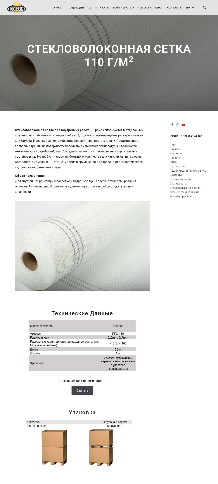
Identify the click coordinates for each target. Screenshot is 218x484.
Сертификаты (178, 183)
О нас (173, 162)
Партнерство (178, 166)
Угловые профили (181, 196)
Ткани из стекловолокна (184, 192)
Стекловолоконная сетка (185, 187)
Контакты (176, 153)
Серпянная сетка (180, 179)
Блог (173, 144)
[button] (19, 248)
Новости (175, 157)
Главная (175, 149)
